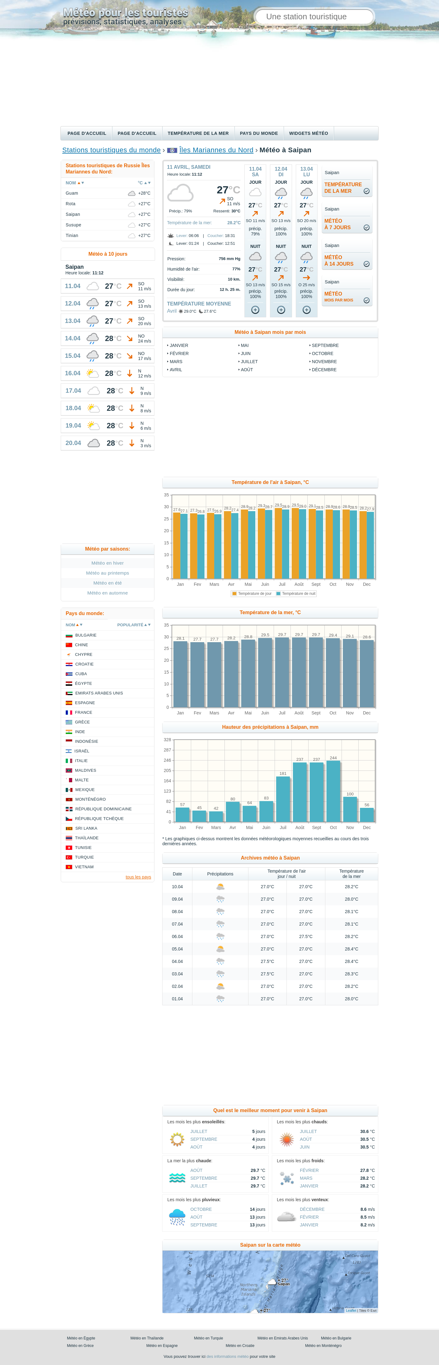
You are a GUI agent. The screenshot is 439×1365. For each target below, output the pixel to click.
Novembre (324, 361)
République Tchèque (99, 818)
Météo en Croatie (240, 1346)
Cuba (81, 673)
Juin (246, 353)
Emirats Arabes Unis (99, 693)
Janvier (179, 345)
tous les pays (138, 876)
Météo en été (107, 582)
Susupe (73, 224)
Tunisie (83, 847)
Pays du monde (259, 133)
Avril (172, 311)
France (83, 712)
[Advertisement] (219, 79)
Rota (71, 203)
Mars (176, 361)
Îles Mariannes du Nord (216, 150)
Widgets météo (308, 133)
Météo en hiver (108, 563)
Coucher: (215, 235)
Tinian (72, 235)
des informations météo (227, 1356)
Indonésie (86, 741)
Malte (82, 780)
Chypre (83, 654)
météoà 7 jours (337, 224)
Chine (81, 644)
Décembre (324, 369)
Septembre (325, 345)
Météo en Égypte (81, 1338)
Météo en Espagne (162, 1346)
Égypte (83, 683)
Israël (81, 751)
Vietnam (84, 867)
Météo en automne (107, 592)
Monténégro (90, 799)
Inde (80, 731)
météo (338, 296)
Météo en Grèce (80, 1346)
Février (179, 353)
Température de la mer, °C (270, 612)
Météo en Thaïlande (147, 1338)
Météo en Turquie (208, 1338)
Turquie (84, 857)
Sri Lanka (86, 828)
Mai (245, 345)
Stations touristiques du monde (111, 150)
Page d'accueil (87, 133)
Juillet (249, 361)
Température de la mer (198, 133)
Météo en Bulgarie (336, 1338)
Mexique (85, 789)
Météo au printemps (107, 573)
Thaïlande (87, 838)
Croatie (84, 664)
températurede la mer (343, 188)
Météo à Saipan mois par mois (270, 332)
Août (247, 369)
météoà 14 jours (338, 261)
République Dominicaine (103, 809)
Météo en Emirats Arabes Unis (282, 1338)
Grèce (82, 722)
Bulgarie (86, 635)
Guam (72, 193)
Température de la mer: (189, 222)
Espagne (85, 702)
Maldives (85, 770)
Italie (81, 760)
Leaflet (351, 1310)
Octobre (322, 353)
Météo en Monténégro (323, 1346)
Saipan (73, 214)
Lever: (181, 235)
